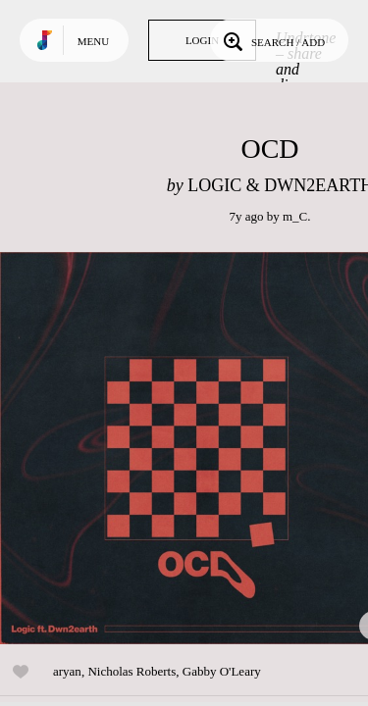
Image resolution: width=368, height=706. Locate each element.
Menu (93, 41)
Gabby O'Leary (222, 671)
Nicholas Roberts (131, 671)
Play (196, 448)
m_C (295, 216)
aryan (67, 671)
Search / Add (272, 40)
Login (202, 40)
